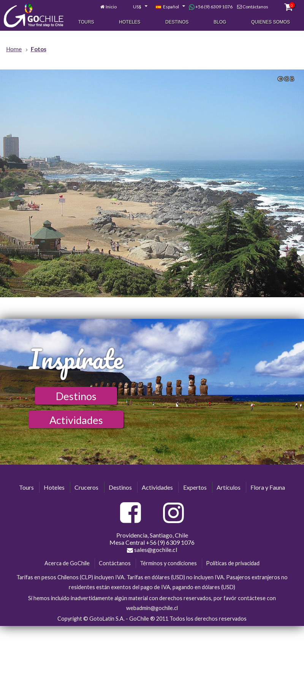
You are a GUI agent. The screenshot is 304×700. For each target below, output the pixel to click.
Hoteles (129, 22)
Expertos (195, 487)
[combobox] (136, 7)
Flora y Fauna (267, 487)
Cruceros (86, 487)
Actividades (76, 420)
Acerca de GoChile (67, 563)
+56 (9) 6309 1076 (211, 7)
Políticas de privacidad (233, 563)
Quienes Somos (270, 22)
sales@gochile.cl (152, 549)
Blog (220, 22)
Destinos (176, 22)
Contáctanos (255, 7)
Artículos (229, 487)
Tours (86, 22)
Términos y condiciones (168, 563)
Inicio (111, 7)
